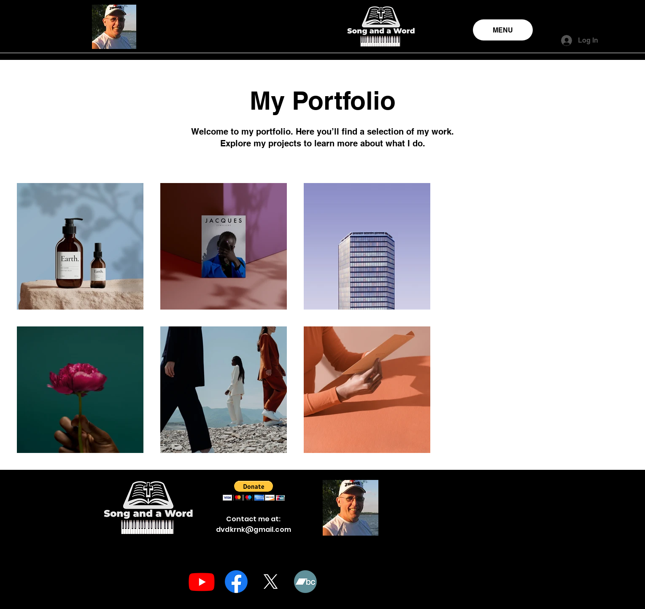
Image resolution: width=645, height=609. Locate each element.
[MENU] (503, 29)
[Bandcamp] (305, 581)
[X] (271, 581)
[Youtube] (201, 581)
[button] (254, 491)
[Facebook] (236, 581)
